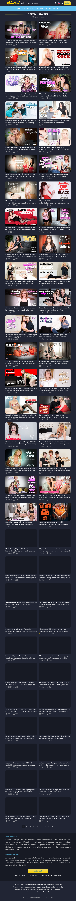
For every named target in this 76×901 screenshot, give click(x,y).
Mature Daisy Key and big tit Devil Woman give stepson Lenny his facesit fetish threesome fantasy (53, 711)
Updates (24, 3)
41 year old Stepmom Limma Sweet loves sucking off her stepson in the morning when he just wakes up (52, 444)
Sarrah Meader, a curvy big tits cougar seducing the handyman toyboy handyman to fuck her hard (53, 417)
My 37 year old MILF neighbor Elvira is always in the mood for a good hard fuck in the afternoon (20, 818)
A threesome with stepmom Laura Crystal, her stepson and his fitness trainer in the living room (52, 658)
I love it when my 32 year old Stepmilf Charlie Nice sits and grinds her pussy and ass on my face (19, 444)
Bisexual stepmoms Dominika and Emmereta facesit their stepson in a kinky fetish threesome (54, 310)
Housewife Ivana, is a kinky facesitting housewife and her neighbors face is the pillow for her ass (20, 631)
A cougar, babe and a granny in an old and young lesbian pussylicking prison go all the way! (21, 363)
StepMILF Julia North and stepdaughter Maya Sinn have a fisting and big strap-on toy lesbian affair (54, 578)
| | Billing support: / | (38, 875)
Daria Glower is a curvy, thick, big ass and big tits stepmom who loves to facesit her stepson (54, 818)
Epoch (24, 889)
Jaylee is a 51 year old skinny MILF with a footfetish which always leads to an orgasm (21, 765)
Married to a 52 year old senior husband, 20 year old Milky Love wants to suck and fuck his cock (54, 497)
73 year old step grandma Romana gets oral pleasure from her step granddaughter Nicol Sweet (20, 497)
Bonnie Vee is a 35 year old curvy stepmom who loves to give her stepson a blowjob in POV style (54, 256)
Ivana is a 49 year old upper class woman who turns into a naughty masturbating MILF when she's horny (21, 658)
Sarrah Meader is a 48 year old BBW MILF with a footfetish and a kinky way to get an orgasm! (21, 711)
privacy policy (59, 887)
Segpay (32, 889)
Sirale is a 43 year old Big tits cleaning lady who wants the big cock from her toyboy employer (53, 176)
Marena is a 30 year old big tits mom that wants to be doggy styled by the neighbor (54, 41)
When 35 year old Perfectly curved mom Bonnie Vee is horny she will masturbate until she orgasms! (54, 631)
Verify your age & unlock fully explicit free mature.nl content (39, 8)
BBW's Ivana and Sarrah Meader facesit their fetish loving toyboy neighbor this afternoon (20, 69)
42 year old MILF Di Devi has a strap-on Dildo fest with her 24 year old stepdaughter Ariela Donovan (54, 685)
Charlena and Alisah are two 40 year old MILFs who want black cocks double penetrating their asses (54, 337)
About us (15, 875)
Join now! (38, 871)
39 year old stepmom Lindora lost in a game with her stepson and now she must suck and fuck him (53, 551)
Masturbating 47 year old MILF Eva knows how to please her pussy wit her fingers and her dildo (20, 551)
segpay (50, 875)
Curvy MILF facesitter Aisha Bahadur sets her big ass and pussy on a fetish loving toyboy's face (21, 578)
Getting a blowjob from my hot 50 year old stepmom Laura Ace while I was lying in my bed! (21, 685)
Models (36, 3)
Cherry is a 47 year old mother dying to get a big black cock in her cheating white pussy (54, 390)
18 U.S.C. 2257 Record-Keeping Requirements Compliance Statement (38, 885)
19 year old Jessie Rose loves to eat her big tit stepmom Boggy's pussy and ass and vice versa (20, 337)
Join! (67, 3)
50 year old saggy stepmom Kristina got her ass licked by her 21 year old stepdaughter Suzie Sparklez (20, 738)
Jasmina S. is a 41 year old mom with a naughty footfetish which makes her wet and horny (54, 149)
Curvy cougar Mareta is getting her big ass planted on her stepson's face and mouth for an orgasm (19, 283)
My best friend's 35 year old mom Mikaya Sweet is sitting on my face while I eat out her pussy (21, 203)
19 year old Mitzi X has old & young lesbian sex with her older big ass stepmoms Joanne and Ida (18, 42)
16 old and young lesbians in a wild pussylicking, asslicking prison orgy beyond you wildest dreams (52, 524)
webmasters (59, 875)
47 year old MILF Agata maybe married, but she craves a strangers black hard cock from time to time (54, 69)
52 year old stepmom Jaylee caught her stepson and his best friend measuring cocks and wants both (54, 470)
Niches (30, 3)
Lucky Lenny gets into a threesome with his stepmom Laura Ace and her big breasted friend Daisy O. (20, 176)
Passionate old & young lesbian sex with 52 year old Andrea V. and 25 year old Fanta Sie (20, 149)
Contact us (24, 875)
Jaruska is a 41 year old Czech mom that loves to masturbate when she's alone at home (20, 390)
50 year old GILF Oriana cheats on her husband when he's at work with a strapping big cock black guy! (53, 203)
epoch (43, 875)
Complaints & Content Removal (38, 892)
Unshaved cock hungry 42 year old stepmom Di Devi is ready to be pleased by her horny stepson (20, 123)
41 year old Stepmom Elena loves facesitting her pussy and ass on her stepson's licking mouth (52, 363)
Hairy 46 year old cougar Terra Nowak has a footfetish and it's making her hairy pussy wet (20, 256)
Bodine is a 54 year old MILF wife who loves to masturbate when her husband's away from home (20, 470)
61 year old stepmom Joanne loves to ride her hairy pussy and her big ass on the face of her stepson (53, 230)
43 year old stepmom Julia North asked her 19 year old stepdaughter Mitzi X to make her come (54, 96)
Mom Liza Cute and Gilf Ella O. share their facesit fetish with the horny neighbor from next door (21, 524)
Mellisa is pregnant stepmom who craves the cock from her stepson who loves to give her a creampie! (54, 765)
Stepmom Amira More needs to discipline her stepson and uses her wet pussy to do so (54, 738)
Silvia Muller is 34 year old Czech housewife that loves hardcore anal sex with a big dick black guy (20, 230)
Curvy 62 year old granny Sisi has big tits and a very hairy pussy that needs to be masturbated (20, 96)
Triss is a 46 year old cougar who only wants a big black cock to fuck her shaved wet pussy (53, 604)
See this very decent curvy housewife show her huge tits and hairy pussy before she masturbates (21, 604)
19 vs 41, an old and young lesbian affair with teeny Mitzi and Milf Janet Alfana (54, 791)
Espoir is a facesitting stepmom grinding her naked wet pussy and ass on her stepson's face (21, 417)
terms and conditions (42, 887)
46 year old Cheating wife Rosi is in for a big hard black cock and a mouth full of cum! (20, 310)
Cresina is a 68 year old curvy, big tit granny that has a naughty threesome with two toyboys (21, 792)
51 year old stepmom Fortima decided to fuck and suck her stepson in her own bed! (54, 123)
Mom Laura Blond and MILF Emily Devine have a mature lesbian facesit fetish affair (55, 282)
